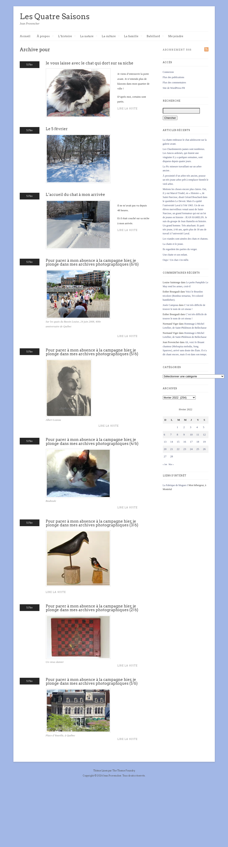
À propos (45, 36)
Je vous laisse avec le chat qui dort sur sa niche (89, 63)
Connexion (168, 72)
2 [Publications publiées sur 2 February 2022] (184, 427)
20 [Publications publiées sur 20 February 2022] (165, 449)
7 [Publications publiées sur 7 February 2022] (171, 434)
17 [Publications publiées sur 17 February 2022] (191, 441)
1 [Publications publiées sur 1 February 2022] (177, 427)
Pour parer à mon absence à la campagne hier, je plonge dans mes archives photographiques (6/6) (92, 262)
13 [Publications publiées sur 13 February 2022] (165, 441)
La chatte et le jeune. (173, 244)
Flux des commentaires (174, 82)
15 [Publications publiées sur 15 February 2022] (178, 441)
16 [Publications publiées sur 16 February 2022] (184, 441)
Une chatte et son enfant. (175, 254)
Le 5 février (57, 129)
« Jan (165, 464)
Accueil (25, 36)
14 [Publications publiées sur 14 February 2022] (171, 441)
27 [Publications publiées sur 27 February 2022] (165, 456)
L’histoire (67, 36)
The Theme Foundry (123, 770)
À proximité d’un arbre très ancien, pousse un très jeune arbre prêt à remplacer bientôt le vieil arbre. (185, 179)
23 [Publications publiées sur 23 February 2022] (184, 449)
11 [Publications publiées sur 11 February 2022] (197, 434)
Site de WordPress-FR (174, 88)
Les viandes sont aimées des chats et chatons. (185, 238)
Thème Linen (100, 770)
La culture (111, 36)
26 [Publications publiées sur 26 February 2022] (204, 449)
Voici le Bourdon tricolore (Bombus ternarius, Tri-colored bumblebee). (183, 295)
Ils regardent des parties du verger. (180, 249)
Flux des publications (173, 77)
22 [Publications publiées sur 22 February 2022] (178, 449)
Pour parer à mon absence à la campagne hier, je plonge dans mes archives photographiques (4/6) (92, 441)
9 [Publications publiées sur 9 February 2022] (184, 434)
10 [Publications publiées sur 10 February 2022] (191, 434)
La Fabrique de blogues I (175, 485)
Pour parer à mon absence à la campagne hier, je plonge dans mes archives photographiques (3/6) (92, 523)
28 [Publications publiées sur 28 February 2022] (171, 456)
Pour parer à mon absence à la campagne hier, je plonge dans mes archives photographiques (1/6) (92, 681)
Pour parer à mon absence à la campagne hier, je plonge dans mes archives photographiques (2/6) (92, 608)
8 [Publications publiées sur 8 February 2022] (177, 434)
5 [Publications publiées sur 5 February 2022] (203, 427)
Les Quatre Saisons (55, 16)
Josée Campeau (170, 305)
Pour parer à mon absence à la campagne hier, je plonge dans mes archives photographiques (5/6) (92, 352)
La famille (133, 36)
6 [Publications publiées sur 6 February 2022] (164, 434)
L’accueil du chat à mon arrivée (75, 194)
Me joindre (175, 36)
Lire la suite (127, 336)
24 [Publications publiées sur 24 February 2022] (191, 449)
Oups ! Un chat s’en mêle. (176, 259)
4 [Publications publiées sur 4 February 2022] (197, 427)
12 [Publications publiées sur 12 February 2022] (204, 434)
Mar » (171, 464)
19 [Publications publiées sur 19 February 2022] (204, 441)
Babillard (155, 36)
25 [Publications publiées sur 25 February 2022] (197, 449)
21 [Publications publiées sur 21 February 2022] (171, 449)
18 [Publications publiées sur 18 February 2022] (197, 441)
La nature (89, 36)
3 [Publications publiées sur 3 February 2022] (190, 427)
